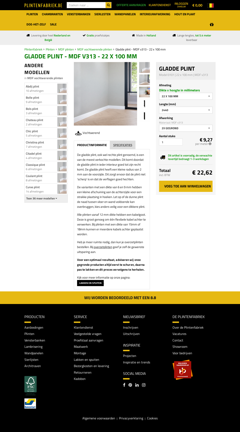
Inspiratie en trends (136, 362)
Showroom (179, 346)
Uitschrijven (131, 333)
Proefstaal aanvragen (88, 340)
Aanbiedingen (33, 327)
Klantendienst (83, 327)
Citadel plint (33, 153)
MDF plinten (66, 49)
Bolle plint (32, 97)
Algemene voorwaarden (98, 418)
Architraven (32, 365)
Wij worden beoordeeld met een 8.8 (120, 297)
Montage (80, 353)
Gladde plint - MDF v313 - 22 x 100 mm (141, 49)
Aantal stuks (167, 136)
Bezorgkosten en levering (91, 365)
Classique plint (35, 164)
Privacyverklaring (131, 418)
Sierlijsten (31, 359)
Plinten (50, 49)
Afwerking (166, 118)
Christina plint (35, 142)
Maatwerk (81, 346)
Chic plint (32, 131)
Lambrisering (33, 346)
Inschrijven (130, 327)
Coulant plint (34, 176)
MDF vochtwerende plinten (94, 49)
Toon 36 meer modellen (41, 198)
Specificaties (122, 145)
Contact (177, 340)
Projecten (129, 355)
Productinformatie (92, 145)
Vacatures (179, 333)
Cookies (152, 418)
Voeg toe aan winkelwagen (187, 186)
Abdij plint (32, 86)
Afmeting (165, 85)
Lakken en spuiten (90, 283)
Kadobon (80, 378)
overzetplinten (103, 247)
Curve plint (33, 187)
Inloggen (181, 4)
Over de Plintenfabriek (188, 327)
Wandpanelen (33, 353)
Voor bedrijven (182, 353)
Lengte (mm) (167, 104)
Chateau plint (34, 120)
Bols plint (32, 108)
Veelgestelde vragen (87, 333)
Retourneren (83, 372)
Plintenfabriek (33, 49)
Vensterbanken (34, 340)
